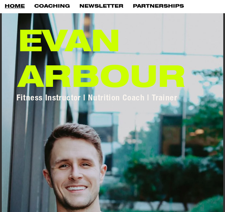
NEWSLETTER (101, 6)
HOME (15, 6)
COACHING (52, 6)
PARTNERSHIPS (158, 6)
